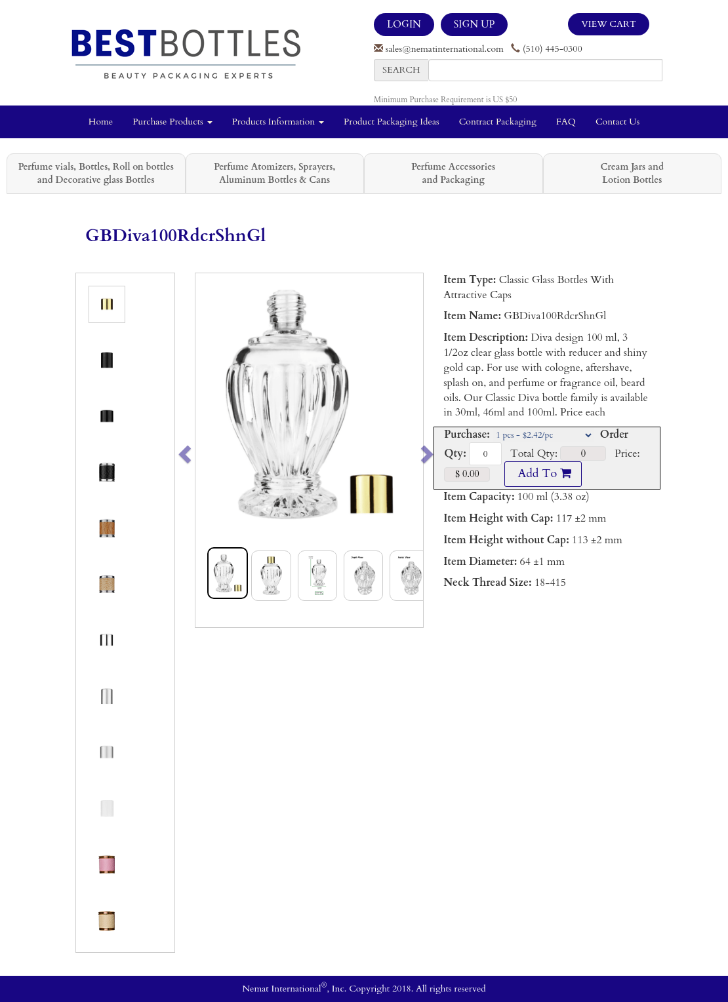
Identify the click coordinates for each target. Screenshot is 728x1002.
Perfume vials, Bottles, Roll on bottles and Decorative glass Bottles (96, 173)
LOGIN (404, 24)
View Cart (608, 24)
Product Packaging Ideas (391, 121)
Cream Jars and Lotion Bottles (632, 173)
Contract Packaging (497, 121)
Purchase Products (172, 121)
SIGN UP (474, 24)
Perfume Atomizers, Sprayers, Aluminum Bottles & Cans (274, 173)
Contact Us (617, 121)
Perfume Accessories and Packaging (453, 173)
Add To (543, 473)
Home (101, 121)
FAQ (566, 121)
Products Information (278, 121)
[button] (206, 450)
